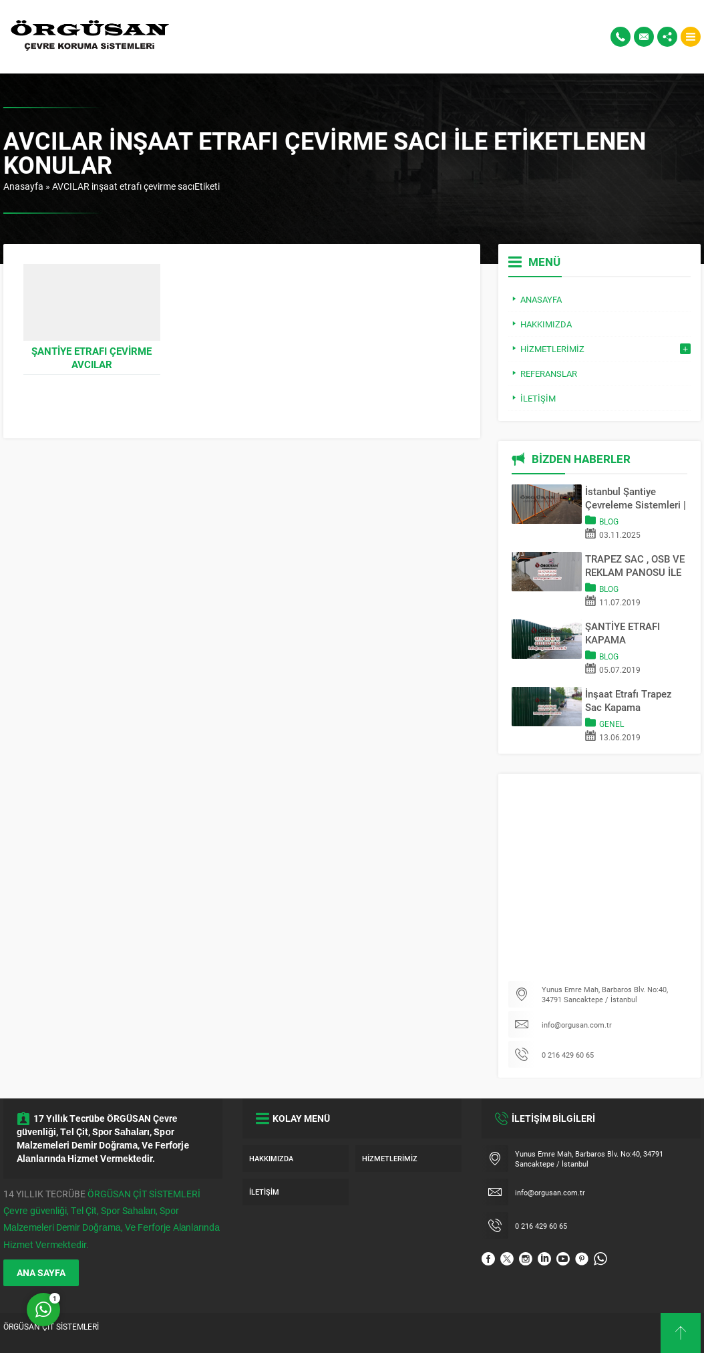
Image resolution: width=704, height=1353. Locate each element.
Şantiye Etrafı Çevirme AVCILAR (91, 357)
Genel (611, 723)
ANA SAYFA (41, 1272)
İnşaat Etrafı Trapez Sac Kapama (628, 700)
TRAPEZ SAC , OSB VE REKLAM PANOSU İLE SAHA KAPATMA (635, 565)
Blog (609, 521)
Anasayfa (23, 186)
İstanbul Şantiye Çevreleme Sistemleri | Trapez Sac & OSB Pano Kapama (635, 497)
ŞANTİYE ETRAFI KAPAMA (622, 632)
